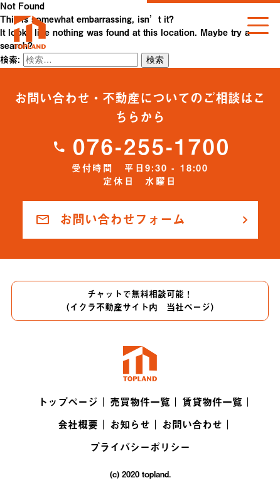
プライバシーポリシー (140, 447)
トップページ (68, 402)
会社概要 (78, 425)
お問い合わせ (192, 425)
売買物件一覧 (140, 402)
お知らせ (130, 425)
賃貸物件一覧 (212, 402)
